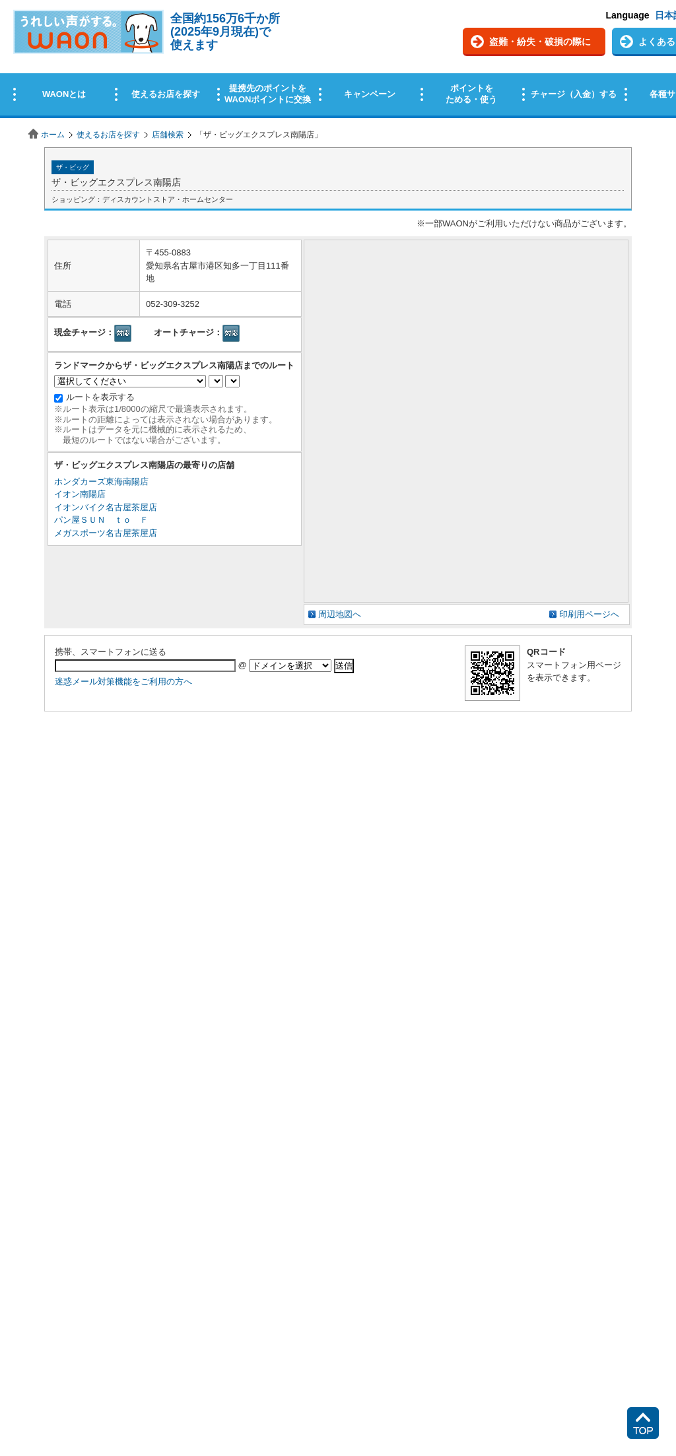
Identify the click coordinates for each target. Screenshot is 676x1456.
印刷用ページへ (589, 614)
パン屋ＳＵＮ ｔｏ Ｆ (101, 520)
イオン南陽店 (80, 494)
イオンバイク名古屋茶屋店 (105, 507)
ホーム (53, 134)
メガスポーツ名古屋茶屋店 (105, 533)
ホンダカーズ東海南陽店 (101, 481)
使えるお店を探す (108, 134)
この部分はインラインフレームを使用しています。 (338, 61)
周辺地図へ (339, 614)
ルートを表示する (100, 397)
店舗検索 (168, 134)
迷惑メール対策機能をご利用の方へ (123, 681)
